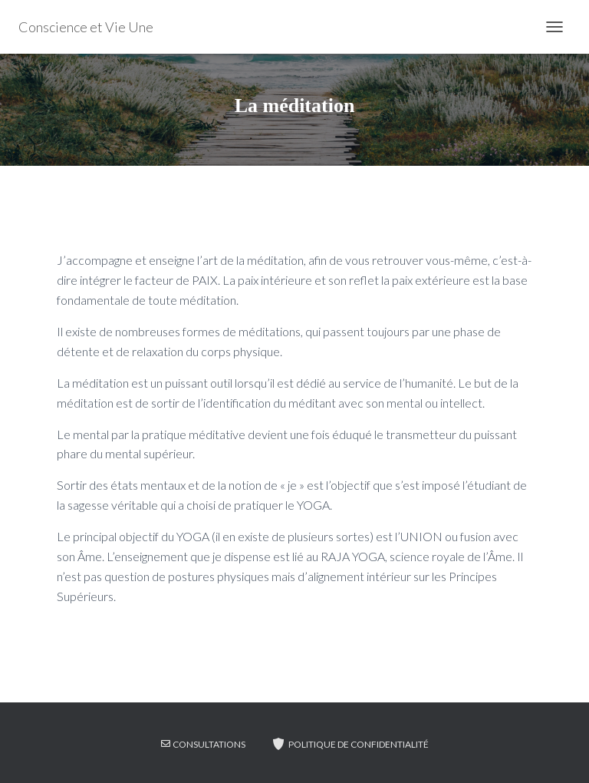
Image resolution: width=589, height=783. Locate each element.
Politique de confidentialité (350, 744)
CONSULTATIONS (203, 744)
